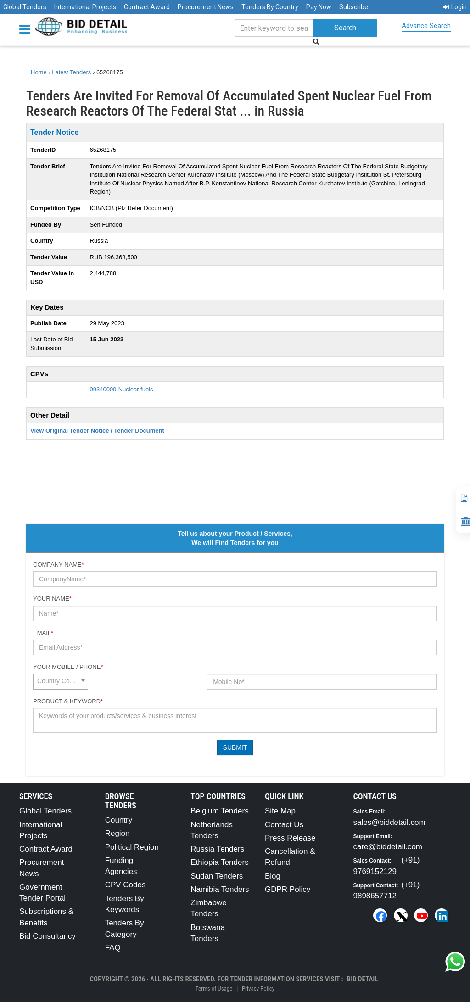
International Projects (85, 7)
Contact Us (284, 824)
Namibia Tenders (219, 889)
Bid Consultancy (47, 936)
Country (119, 820)
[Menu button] (27, 28)
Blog (272, 876)
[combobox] (60, 682)
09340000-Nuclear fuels (121, 389)
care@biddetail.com (388, 846)
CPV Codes (125, 884)
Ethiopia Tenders (219, 862)
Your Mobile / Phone (68, 666)
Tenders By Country (269, 7)
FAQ (113, 947)
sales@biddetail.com (389, 822)
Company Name (58, 564)
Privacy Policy (258, 988)
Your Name (52, 598)
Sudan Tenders (216, 876)
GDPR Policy (287, 889)
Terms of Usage (214, 988)
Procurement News (206, 7)
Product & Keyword (68, 701)
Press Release (290, 838)
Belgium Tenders (219, 811)
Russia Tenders (217, 849)
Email (43, 632)
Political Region (132, 847)
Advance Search (426, 26)
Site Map (280, 811)
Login (455, 7)
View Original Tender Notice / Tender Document (97, 430)
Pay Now (318, 7)
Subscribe (353, 7)
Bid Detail (362, 979)
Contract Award (147, 7)
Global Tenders (24, 7)
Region (117, 833)
